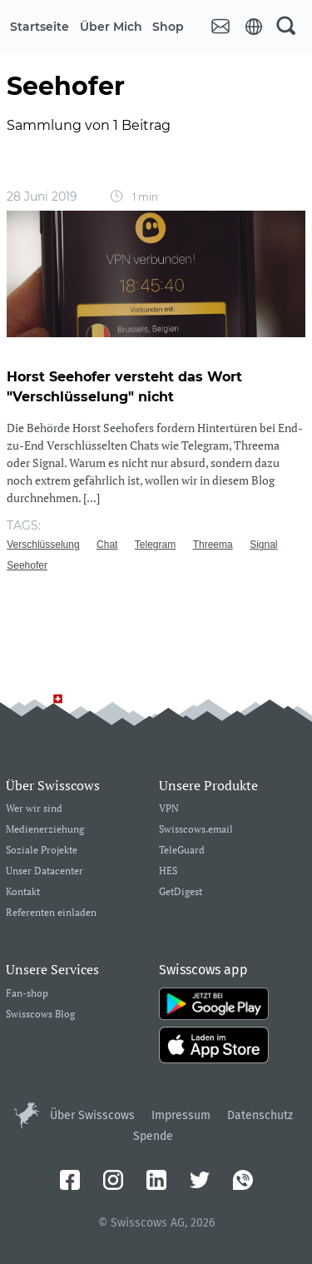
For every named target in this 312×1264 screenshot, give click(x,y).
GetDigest (180, 892)
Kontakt (23, 892)
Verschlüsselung (43, 544)
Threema (213, 544)
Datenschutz (260, 1115)
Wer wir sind (34, 809)
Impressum (180, 1115)
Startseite (39, 26)
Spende (153, 1136)
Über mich (111, 26)
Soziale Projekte (41, 850)
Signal (263, 544)
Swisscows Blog (40, 1014)
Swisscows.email (196, 830)
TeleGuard (182, 850)
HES (168, 871)
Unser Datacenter (44, 871)
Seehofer (27, 565)
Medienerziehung (45, 830)
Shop (168, 26)
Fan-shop (27, 994)
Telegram (155, 544)
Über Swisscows (92, 1115)
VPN (169, 809)
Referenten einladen (51, 913)
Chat (107, 544)
